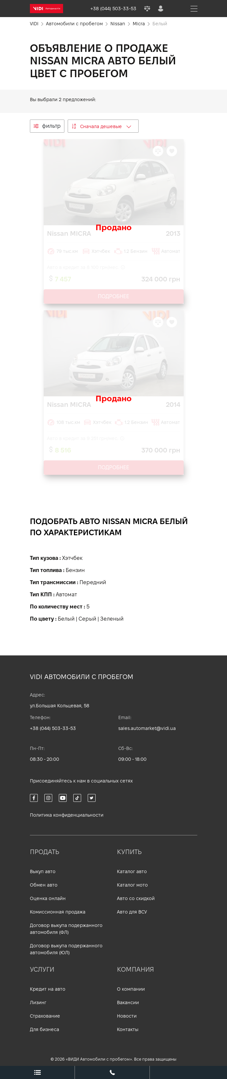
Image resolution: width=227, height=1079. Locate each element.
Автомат (66, 594)
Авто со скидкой (136, 898)
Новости (127, 1016)
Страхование (45, 1016)
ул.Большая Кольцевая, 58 (59, 705)
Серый (87, 619)
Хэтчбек (72, 558)
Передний (92, 582)
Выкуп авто (43, 871)
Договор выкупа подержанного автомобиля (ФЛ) (66, 929)
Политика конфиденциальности (66, 815)
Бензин (75, 570)
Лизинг (38, 1002)
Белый (66, 619)
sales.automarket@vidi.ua (147, 728)
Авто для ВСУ (132, 911)
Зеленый (112, 619)
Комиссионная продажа (57, 911)
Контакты (127, 1029)
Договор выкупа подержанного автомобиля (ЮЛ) (66, 949)
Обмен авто (43, 885)
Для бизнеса (44, 1029)
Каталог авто (132, 871)
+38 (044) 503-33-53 (53, 728)
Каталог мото (132, 885)
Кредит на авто (47, 989)
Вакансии (128, 1002)
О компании (131, 989)
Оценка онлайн (48, 898)
